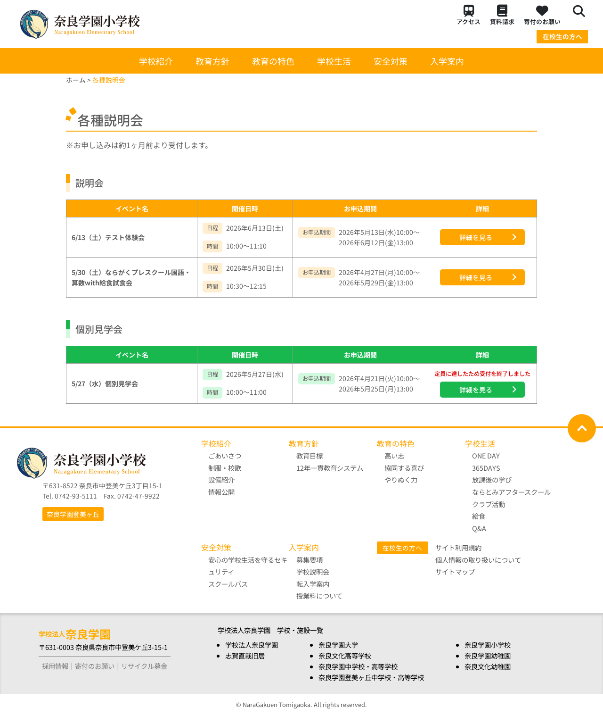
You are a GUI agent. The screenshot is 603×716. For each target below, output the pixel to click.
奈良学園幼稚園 (487, 655)
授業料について (319, 596)
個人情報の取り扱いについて (478, 560)
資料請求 (502, 15)
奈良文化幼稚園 (487, 666)
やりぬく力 (400, 479)
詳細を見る (475, 237)
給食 (479, 516)
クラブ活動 (489, 504)
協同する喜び (404, 468)
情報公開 (222, 492)
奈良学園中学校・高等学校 (358, 666)
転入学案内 (312, 584)
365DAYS (487, 468)
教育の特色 (273, 61)
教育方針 (212, 61)
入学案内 (447, 61)
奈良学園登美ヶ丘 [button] (73, 514)
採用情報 (55, 666)
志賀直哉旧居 (245, 655)
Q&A (480, 528)
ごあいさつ (225, 455)
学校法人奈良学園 (251, 644)
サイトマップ (455, 571)
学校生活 (334, 61)
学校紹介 (156, 61)
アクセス (468, 15)
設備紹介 (222, 479)
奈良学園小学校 (487, 644)
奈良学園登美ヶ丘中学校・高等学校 (371, 677)
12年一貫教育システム (329, 468)
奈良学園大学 (338, 644)
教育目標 (309, 455)
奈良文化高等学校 (344, 655)
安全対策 (390, 61)
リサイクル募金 (144, 666)
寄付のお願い (542, 15)
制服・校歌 (225, 468)
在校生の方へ (562, 36)
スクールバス (228, 584)
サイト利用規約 (458, 547)
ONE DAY (486, 455)
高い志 (394, 455)
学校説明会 (312, 571)
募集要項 (309, 560)
